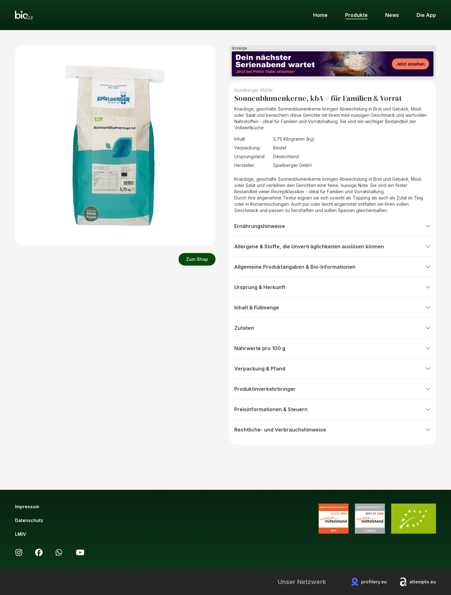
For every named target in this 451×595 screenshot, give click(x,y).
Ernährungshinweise (332, 226)
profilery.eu (369, 581)
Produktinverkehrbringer (332, 389)
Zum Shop (197, 259)
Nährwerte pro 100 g (332, 348)
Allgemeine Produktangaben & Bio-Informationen (332, 267)
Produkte (356, 15)
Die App (426, 15)
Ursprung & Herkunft (332, 287)
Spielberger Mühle (253, 90)
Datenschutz (29, 520)
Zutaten (332, 328)
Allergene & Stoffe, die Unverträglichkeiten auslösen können (332, 246)
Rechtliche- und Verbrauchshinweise (332, 430)
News (392, 15)
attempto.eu (417, 581)
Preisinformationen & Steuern (332, 409)
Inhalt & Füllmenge (332, 307)
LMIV (20, 534)
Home (320, 15)
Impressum (27, 506)
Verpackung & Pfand (332, 368)
